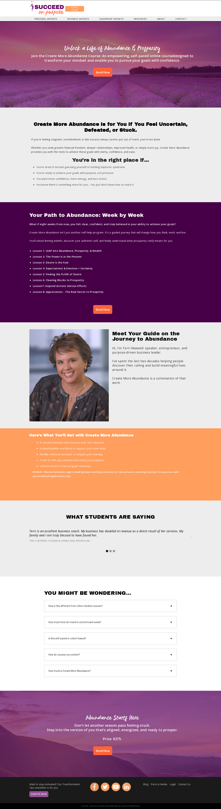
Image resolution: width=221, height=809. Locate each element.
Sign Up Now (39, 794)
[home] (46, 8)
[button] (107, 551)
